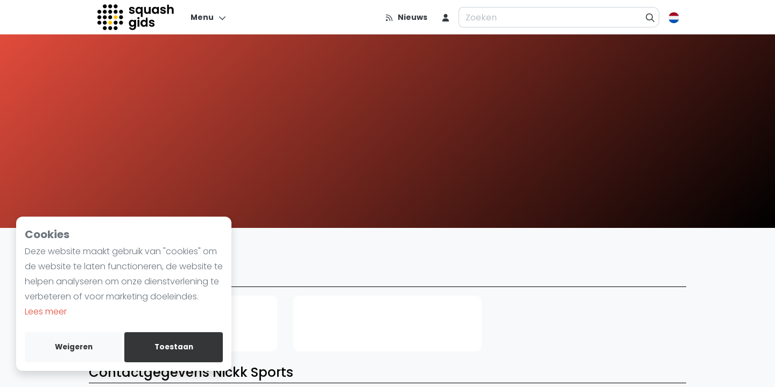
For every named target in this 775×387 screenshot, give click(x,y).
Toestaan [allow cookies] (173, 347)
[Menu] (208, 17)
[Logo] (136, 17)
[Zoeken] (650, 17)
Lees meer (46, 311)
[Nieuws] (406, 17)
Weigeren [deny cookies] (74, 347)
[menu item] (445, 17)
